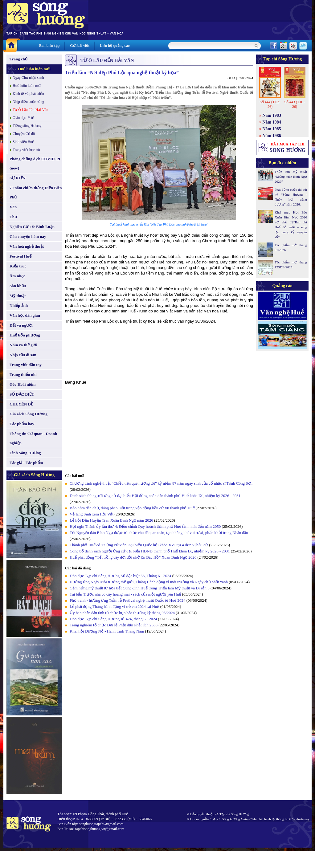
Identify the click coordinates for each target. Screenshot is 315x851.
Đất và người (21, 325)
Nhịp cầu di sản (23, 354)
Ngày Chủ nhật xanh (28, 77)
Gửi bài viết (79, 45)
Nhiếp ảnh (19, 305)
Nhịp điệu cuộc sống (28, 102)
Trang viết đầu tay (26, 364)
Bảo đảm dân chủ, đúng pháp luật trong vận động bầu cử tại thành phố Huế (132, 508)
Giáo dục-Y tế (23, 118)
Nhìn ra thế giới (23, 345)
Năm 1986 (272, 135)
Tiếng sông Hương (27, 126)
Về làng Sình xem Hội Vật (91, 514)
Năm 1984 (272, 122)
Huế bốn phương (25, 335)
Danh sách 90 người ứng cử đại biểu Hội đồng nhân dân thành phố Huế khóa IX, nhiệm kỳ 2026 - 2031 (155, 495)
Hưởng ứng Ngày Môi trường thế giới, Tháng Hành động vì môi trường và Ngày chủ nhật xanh (149, 582)
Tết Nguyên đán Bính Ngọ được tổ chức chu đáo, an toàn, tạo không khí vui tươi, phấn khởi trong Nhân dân (159, 532)
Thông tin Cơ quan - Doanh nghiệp (33, 438)
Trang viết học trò (26, 150)
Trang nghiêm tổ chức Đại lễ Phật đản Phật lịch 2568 (114, 625)
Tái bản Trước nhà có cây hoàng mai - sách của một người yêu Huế (125, 594)
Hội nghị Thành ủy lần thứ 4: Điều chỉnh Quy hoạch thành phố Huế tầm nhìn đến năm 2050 (145, 526)
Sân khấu (18, 285)
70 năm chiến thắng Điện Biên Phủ (36, 192)
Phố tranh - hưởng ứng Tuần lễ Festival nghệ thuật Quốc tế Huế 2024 (127, 600)
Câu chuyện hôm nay (28, 236)
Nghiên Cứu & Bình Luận (32, 226)
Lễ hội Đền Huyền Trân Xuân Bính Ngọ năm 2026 (111, 520)
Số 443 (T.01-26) (294, 104)
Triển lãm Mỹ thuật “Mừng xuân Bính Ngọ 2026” (291, 176)
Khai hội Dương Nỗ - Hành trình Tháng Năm (107, 631)
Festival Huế (20, 256)
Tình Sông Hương (25, 452)
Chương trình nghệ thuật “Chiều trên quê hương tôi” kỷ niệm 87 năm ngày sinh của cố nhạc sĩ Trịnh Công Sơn (161, 483)
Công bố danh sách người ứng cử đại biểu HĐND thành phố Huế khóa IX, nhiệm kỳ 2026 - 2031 (150, 551)
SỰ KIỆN (18, 178)
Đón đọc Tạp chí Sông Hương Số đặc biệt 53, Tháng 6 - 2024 (120, 575)
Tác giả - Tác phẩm (26, 462)
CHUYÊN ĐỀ (21, 404)
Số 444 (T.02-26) (270, 104)
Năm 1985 (272, 129)
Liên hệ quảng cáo (114, 45)
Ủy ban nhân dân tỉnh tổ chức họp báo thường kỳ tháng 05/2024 (122, 612)
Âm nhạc (17, 276)
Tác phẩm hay (22, 423)
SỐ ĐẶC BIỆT (22, 394)
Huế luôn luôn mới (34, 69)
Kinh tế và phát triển (28, 94)
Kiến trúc (18, 266)
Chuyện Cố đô (24, 134)
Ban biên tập (49, 45)
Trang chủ (18, 59)
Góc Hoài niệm (22, 384)
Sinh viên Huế (23, 142)
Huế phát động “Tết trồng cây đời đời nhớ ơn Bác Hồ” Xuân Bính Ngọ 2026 (133, 557)
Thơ (13, 216)
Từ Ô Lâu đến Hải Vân (30, 110)
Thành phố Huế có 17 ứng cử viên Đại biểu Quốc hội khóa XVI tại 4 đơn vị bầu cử (139, 545)
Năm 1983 (272, 115)
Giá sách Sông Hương (28, 414)
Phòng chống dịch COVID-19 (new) (35, 163)
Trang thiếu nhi (23, 374)
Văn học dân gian (25, 315)
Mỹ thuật (18, 295)
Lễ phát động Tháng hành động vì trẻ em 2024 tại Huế (114, 606)
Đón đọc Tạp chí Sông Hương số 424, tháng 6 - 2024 (113, 619)
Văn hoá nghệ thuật (27, 246)
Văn (13, 207)
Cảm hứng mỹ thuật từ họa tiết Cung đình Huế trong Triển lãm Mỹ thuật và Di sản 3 (140, 588)
